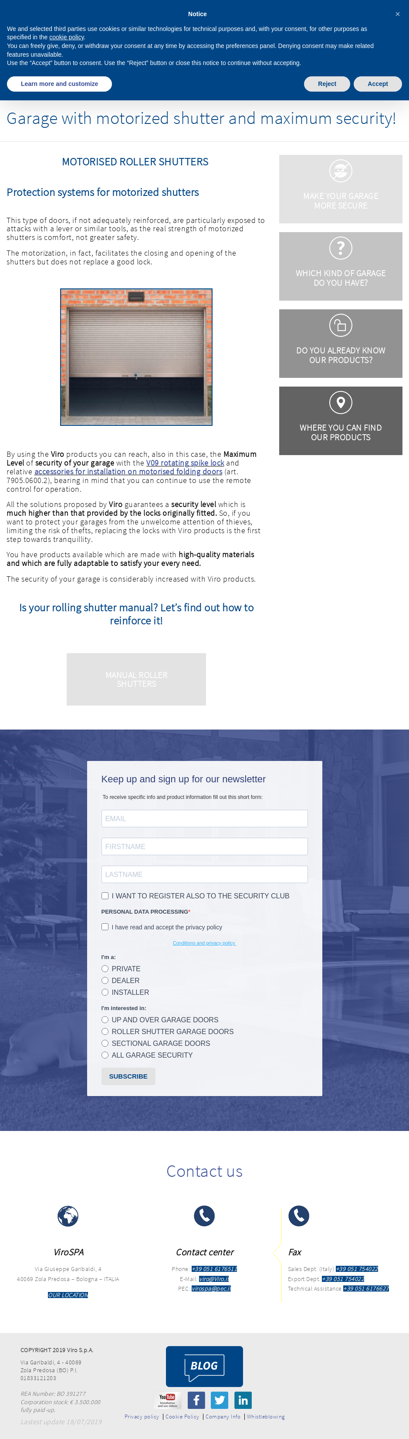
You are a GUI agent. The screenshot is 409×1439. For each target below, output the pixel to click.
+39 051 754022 (357, 1269)
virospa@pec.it (211, 1288)
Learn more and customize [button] (59, 83)
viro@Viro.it (214, 1279)
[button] (398, 14)
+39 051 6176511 (214, 1269)
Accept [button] (378, 83)
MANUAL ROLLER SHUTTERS (136, 679)
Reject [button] (327, 83)
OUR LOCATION (68, 1295)
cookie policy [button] (66, 37)
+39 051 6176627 (366, 1288)
